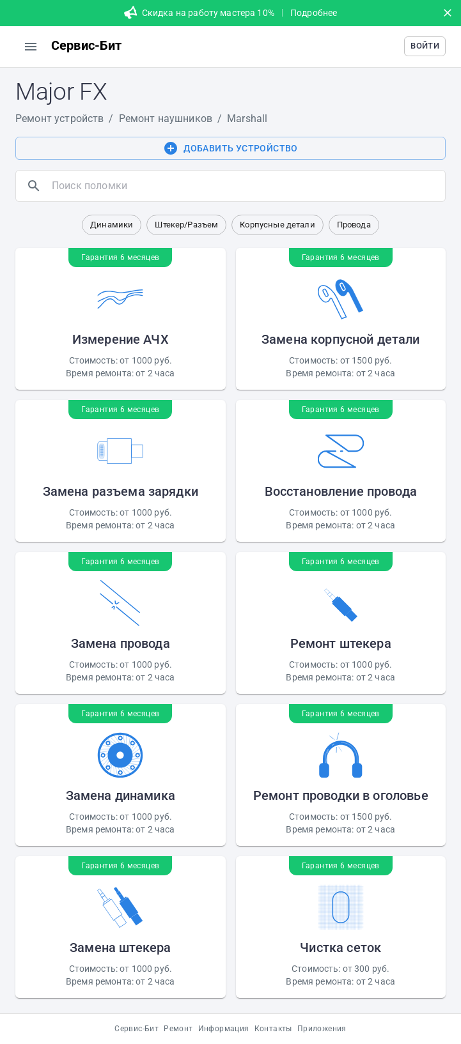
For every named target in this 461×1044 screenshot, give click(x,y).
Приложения (322, 1028)
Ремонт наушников (165, 118)
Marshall (247, 118)
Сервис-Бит (136, 1028)
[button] (425, 46)
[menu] (30, 46)
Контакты (273, 1028)
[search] (246, 186)
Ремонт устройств (59, 118)
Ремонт (178, 1028)
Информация (223, 1028)
